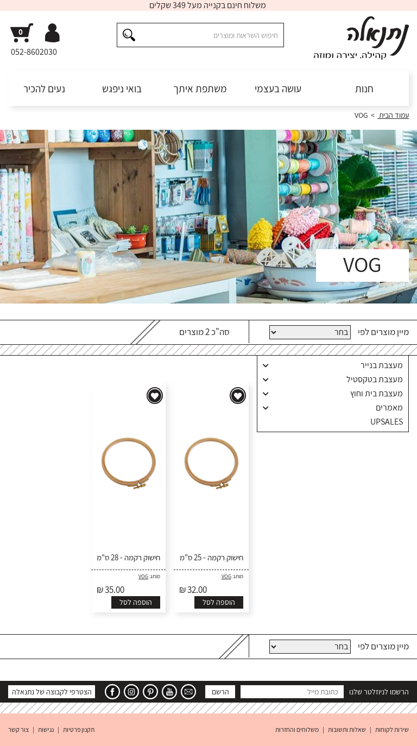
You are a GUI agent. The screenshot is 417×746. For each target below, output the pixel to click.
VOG (226, 576)
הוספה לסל (219, 602)
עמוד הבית (393, 115)
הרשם (220, 692)
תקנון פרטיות (78, 729)
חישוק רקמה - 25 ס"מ (211, 557)
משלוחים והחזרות (297, 729)
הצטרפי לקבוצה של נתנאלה (52, 692)
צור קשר (18, 729)
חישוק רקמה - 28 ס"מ (128, 557)
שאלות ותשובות (347, 729)
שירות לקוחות (392, 729)
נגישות (46, 729)
